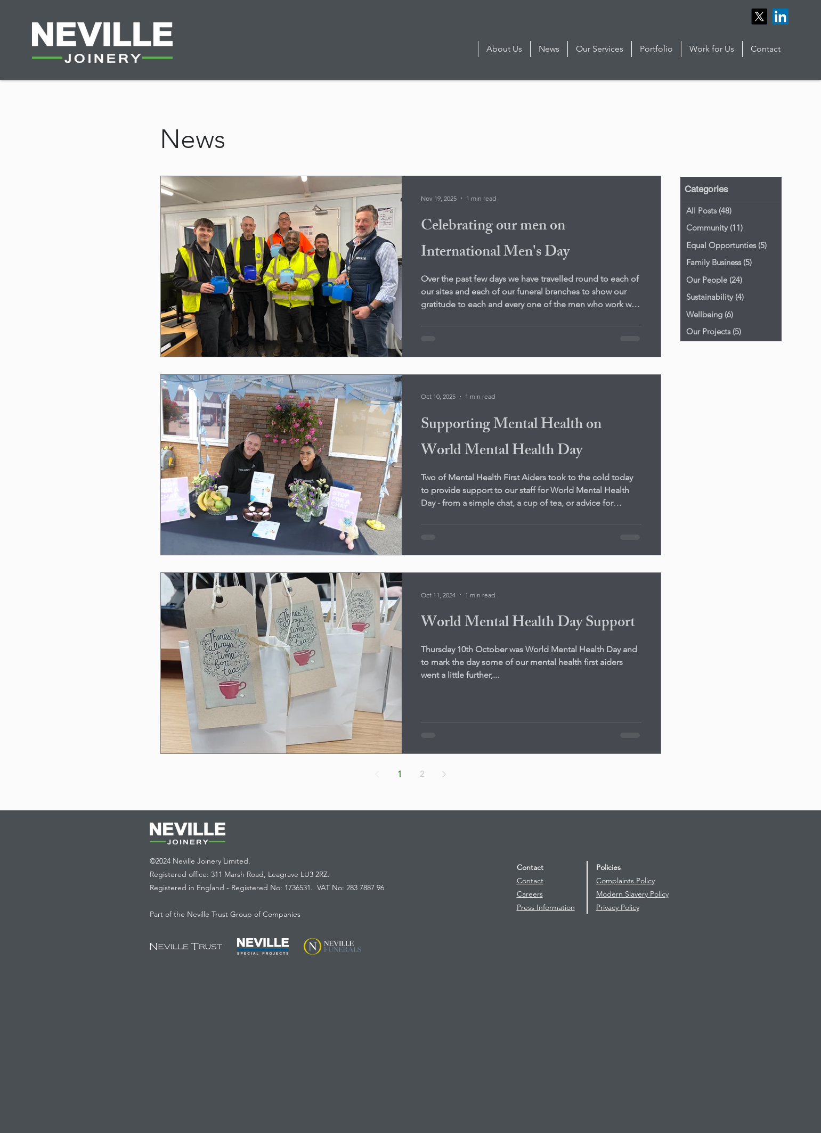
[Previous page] (377, 774)
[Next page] (444, 774)
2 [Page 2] (422, 774)
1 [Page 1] (399, 774)
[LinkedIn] (781, 16)
